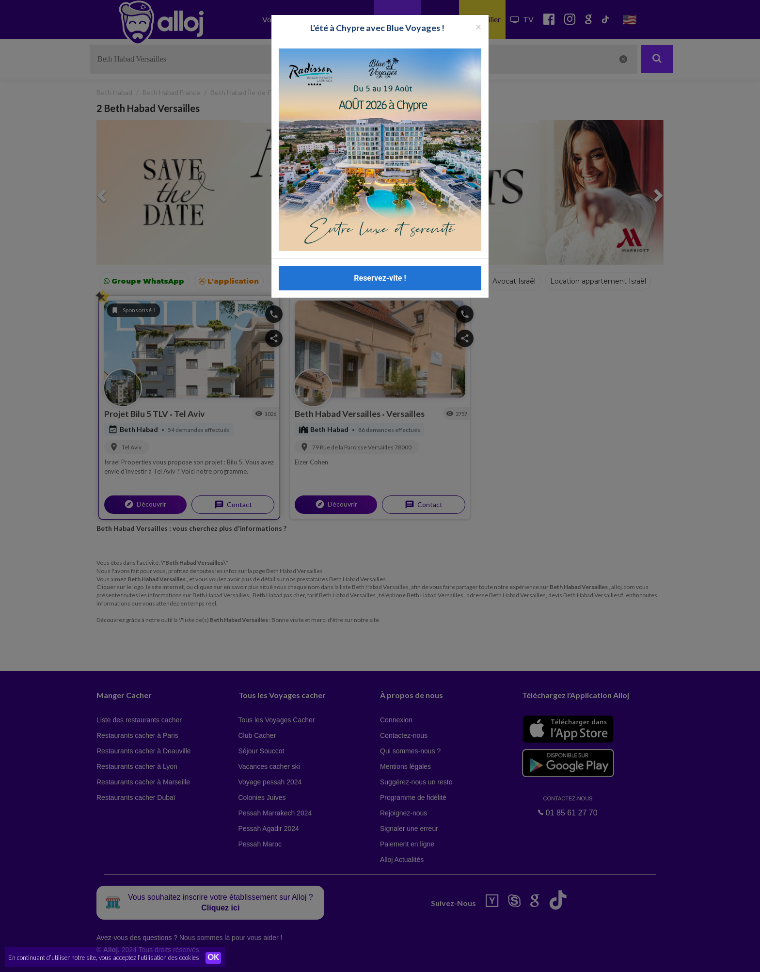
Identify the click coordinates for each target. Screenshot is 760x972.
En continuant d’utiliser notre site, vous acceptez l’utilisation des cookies (103, 957)
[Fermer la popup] (478, 26)
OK (213, 958)
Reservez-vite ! (380, 278)
